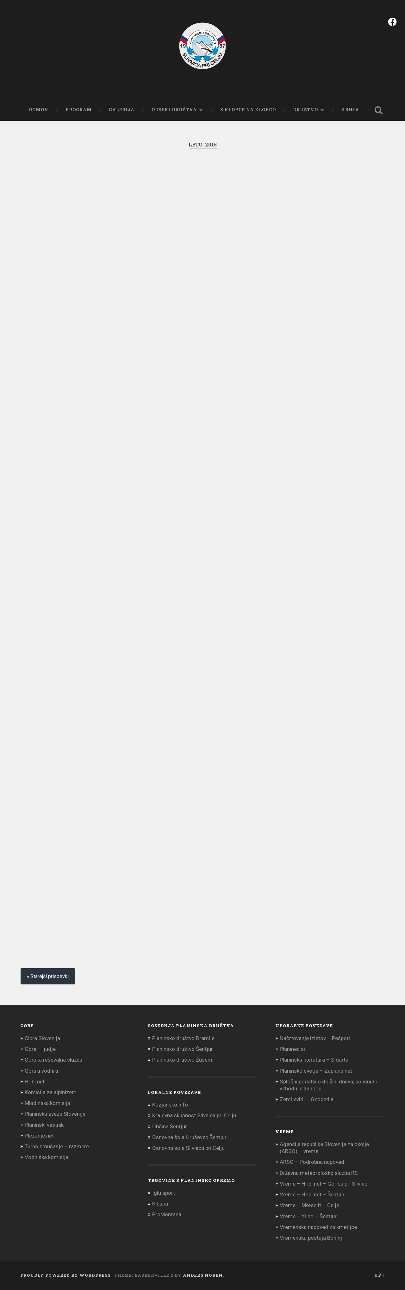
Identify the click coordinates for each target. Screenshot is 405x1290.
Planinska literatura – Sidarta (314, 1060)
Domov (38, 110)
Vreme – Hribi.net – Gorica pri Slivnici (324, 1184)
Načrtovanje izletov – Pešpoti (315, 1038)
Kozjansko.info (170, 1104)
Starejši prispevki (49, 976)
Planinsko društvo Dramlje (183, 1038)
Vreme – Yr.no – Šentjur (308, 1216)
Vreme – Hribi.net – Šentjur (312, 1194)
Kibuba (160, 1203)
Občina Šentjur (169, 1126)
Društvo (305, 110)
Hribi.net (35, 1081)
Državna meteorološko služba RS (319, 1173)
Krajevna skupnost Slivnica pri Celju (194, 1115)
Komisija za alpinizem (51, 1092)
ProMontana (166, 1214)
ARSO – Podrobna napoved (312, 1162)
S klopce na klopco (248, 110)
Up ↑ (379, 1275)
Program (78, 110)
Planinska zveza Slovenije (55, 1114)
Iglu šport (163, 1193)
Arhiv (350, 110)
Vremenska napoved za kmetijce (318, 1227)
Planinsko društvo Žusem (182, 1060)
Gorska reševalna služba (53, 1060)
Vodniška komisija (46, 1157)
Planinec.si (292, 1049)
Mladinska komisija (47, 1103)
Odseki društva (174, 110)
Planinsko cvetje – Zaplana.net (316, 1071)
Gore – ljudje (40, 1049)
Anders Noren (203, 1275)
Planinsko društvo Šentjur (182, 1049)
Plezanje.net (39, 1135)
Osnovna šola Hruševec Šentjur (189, 1137)
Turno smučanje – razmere (57, 1146)
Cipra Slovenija (42, 1038)
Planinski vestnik (44, 1125)
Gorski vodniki (41, 1071)
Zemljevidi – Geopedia (306, 1099)
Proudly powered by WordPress (65, 1275)
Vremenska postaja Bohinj (311, 1238)
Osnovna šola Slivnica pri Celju (188, 1148)
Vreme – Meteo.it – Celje (309, 1205)
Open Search (378, 110)
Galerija (121, 110)
